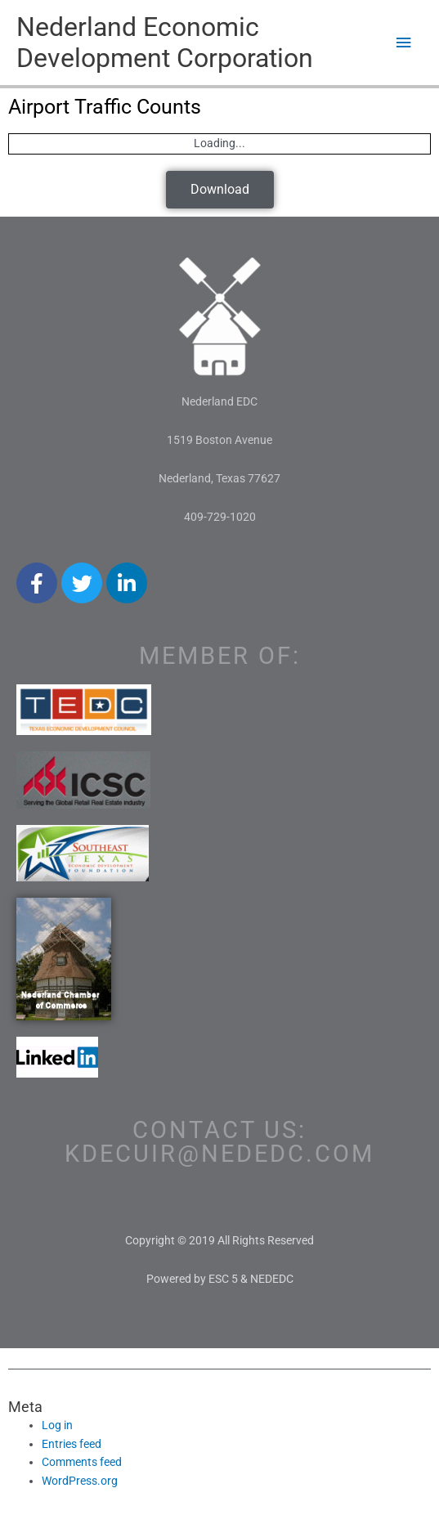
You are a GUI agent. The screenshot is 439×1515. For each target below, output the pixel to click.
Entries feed (71, 1443)
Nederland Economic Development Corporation (164, 42)
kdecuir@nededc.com (219, 1154)
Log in (57, 1425)
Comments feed (82, 1461)
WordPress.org (80, 1480)
